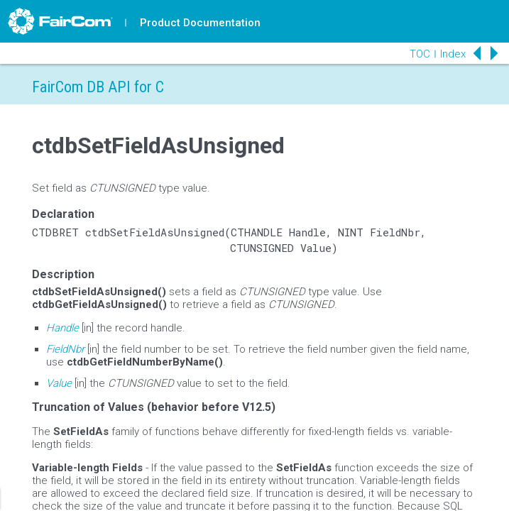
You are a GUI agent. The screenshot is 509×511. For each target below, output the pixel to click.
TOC (420, 54)
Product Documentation (200, 22)
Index (453, 54)
